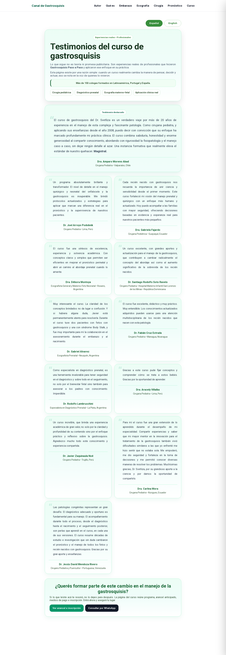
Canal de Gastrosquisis (48, 6)
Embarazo (125, 5)
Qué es (110, 5)
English (172, 23)
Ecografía (143, 5)
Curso (191, 5)
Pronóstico (175, 5)
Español (154, 23)
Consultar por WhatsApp (102, 608)
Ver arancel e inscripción (67, 608)
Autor (97, 5)
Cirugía (158, 5)
